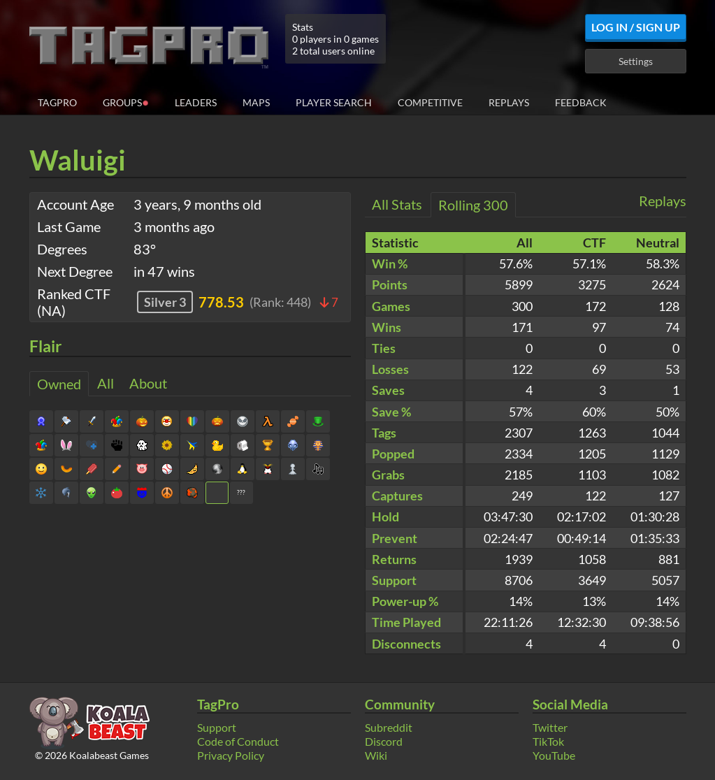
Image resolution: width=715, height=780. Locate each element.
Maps (256, 102)
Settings (636, 61)
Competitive (430, 102)
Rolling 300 (473, 204)
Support (216, 727)
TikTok (548, 741)
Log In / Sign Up (635, 27)
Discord (384, 741)
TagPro (57, 102)
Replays (509, 102)
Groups (126, 101)
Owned (59, 383)
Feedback (581, 102)
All (105, 383)
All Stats (397, 204)
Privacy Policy (230, 755)
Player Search (334, 102)
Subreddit (388, 727)
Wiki (376, 755)
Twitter (550, 727)
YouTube (554, 755)
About (148, 383)
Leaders (196, 102)
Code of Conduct (238, 741)
